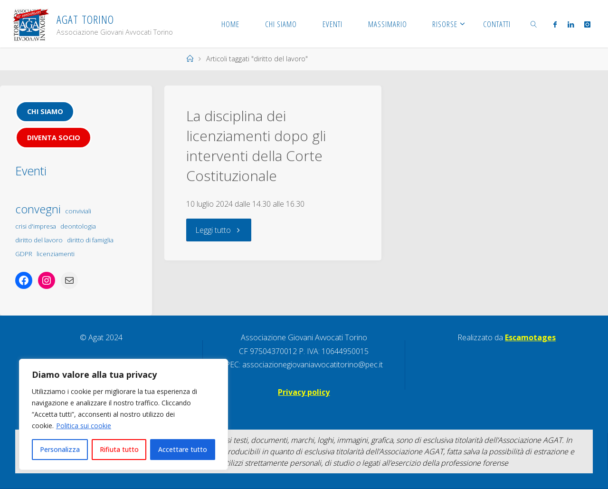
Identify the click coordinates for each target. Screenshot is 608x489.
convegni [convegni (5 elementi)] (38, 209)
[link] (533, 24)
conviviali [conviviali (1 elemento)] (78, 211)
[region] (123, 414)
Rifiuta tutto (119, 449)
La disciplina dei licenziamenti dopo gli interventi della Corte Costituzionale (256, 145)
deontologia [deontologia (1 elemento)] (78, 226)
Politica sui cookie (83, 425)
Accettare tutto (182, 449)
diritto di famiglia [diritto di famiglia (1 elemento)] (90, 240)
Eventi (31, 171)
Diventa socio (53, 137)
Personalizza (60, 449)
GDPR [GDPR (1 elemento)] (23, 253)
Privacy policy (304, 392)
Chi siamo (45, 111)
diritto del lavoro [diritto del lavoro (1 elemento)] (39, 240)
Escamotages (530, 337)
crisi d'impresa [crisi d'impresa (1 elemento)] (35, 226)
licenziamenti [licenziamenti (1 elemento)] (56, 253)
